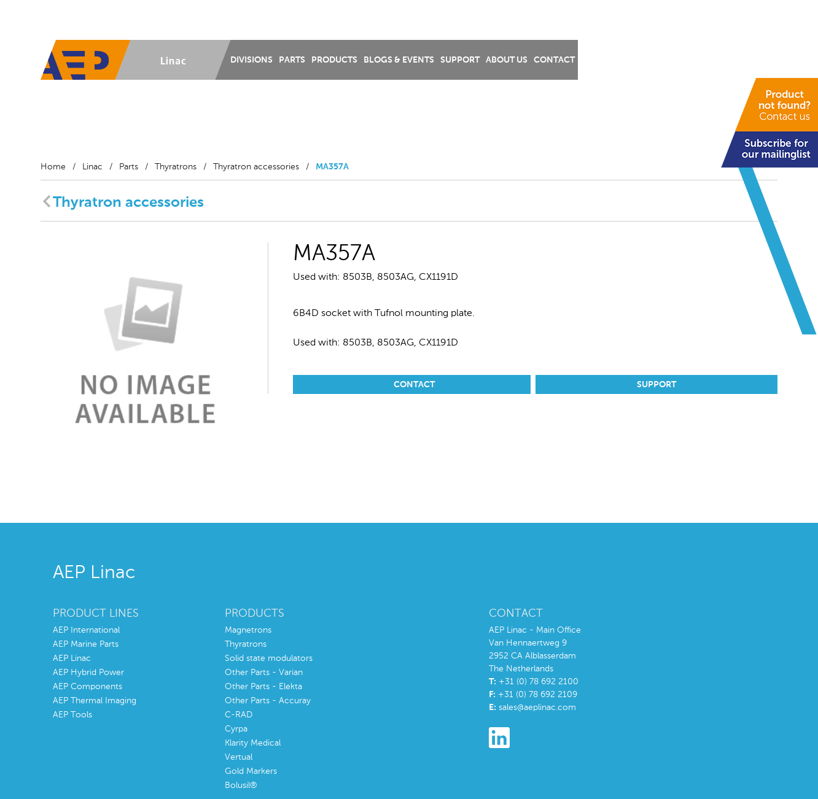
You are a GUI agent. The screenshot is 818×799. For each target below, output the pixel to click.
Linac (92, 167)
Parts (292, 60)
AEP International (86, 630)
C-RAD (238, 715)
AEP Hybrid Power (88, 672)
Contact (554, 60)
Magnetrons (248, 630)
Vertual (238, 757)
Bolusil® (241, 785)
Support (460, 60)
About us (507, 60)
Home (53, 167)
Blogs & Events (399, 60)
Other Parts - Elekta (263, 686)
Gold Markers (251, 771)
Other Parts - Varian (264, 672)
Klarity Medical (253, 743)
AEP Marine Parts (86, 644)
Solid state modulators (269, 658)
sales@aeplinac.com (537, 707)
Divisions (251, 60)
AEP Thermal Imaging (94, 701)
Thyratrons (176, 167)
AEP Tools (72, 715)
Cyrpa (236, 729)
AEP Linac (72, 658)
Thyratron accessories (256, 167)
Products (334, 60)
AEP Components (87, 686)
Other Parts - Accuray (268, 701)
